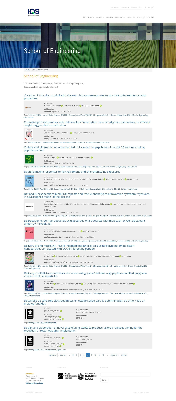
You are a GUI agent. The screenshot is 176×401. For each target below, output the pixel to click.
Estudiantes (114, 7)
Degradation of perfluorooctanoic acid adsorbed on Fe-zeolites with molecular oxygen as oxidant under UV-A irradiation (84, 222)
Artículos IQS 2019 (35, 142)
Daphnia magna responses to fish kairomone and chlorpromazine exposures (72, 171)
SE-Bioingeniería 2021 (101, 266)
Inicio (28, 70)
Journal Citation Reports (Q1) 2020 (40, 189)
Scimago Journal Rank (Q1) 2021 (80, 216)
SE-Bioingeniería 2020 (87, 167)
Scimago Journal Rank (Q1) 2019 (97, 142)
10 (103, 355)
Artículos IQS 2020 (102, 167)
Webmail (134, 7)
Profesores (125, 7)
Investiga (141, 17)
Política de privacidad (141, 392)
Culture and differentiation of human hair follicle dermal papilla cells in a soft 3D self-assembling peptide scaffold (84, 148)
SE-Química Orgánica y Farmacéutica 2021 (108, 216)
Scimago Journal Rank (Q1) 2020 (66, 167)
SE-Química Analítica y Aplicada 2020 (92, 189)
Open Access (28, 117)
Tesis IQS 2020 (33, 350)
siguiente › (114, 355)
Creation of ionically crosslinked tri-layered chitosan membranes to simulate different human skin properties (85, 96)
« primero (52, 355)
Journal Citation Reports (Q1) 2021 (55, 115)
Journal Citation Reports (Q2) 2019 (72, 142)
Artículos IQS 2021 (35, 115)
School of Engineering (140, 115)
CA (149, 7)
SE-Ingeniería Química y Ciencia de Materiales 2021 (111, 115)
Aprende (131, 17)
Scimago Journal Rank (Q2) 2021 (80, 115)
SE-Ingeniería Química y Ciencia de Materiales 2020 (97, 241)
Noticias (150, 17)
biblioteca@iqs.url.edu (34, 383)
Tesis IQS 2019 (33, 323)
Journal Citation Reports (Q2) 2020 (40, 167)
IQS (140, 7)
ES (145, 7)
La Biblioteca (88, 17)
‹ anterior (62, 355)
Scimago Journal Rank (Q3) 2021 (80, 293)
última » (124, 355)
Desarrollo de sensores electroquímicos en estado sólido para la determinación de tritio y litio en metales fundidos (84, 302)
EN (153, 7)
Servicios (100, 17)
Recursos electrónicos (115, 17)
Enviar (104, 380)
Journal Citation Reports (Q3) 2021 (55, 293)
